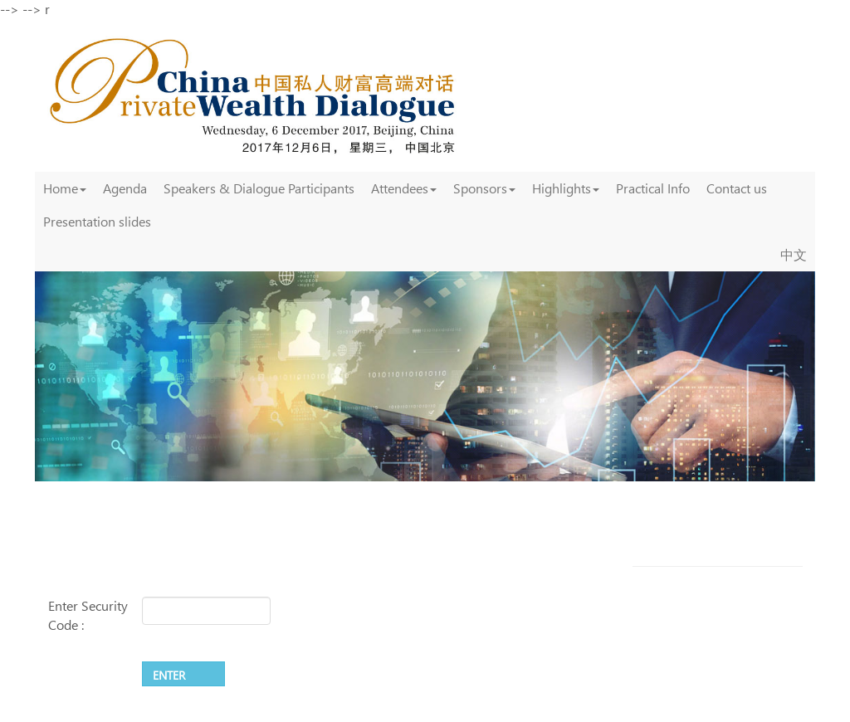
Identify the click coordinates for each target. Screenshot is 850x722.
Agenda (125, 188)
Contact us (736, 188)
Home (64, 188)
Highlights (565, 188)
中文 (793, 254)
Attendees (404, 188)
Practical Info (653, 188)
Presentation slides (97, 221)
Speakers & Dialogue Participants (259, 188)
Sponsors (484, 188)
